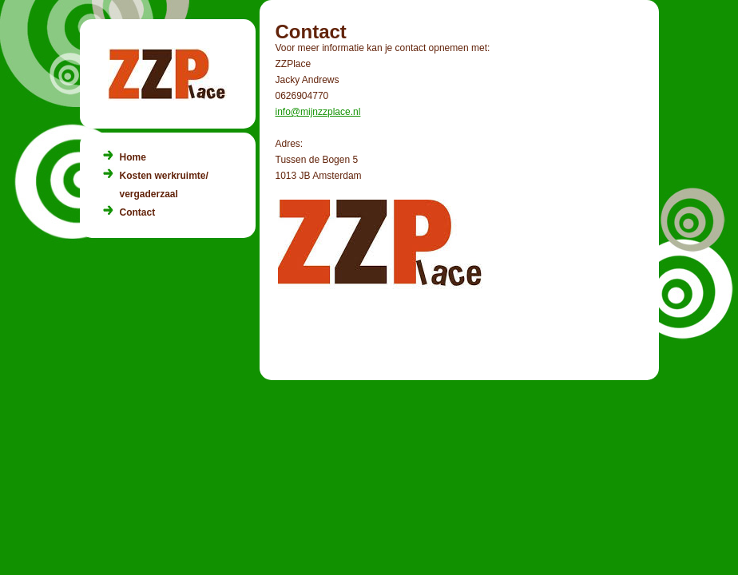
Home (133, 157)
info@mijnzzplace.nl (318, 111)
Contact (138, 212)
